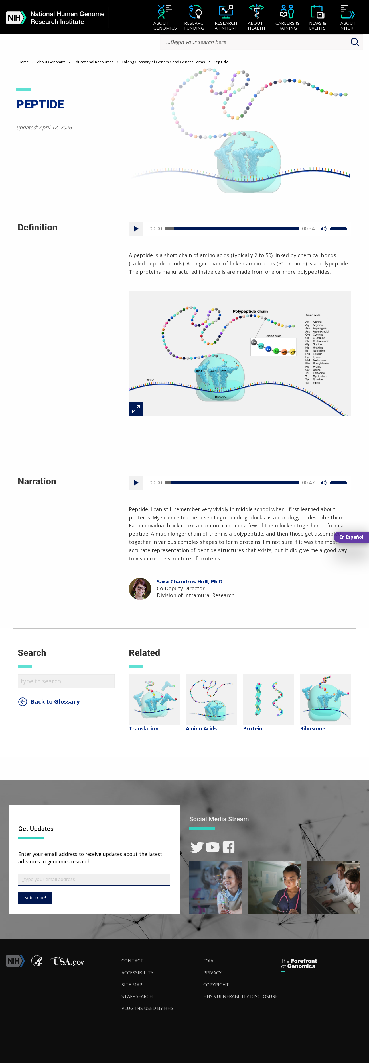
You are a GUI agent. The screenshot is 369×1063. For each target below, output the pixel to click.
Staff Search (137, 996)
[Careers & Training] (287, 18)
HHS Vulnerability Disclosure (240, 996)
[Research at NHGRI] (226, 18)
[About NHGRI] (348, 18)
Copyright (216, 985)
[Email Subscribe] (94, 880)
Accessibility (137, 973)
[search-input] (261, 42)
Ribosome (312, 728)
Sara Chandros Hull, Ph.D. (190, 581)
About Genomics (51, 61)
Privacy (212, 973)
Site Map (131, 985)
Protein (252, 728)
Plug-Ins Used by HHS (147, 1008)
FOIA (208, 961)
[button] (66, 965)
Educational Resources (93, 61)
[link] (197, 847)
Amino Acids (201, 728)
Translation (144, 728)
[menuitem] (165, 17)
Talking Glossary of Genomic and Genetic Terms (163, 61)
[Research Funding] (195, 18)
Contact (132, 961)
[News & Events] (317, 18)
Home (24, 61)
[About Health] (256, 18)
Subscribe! (35, 897)
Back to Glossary (55, 701)
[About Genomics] (165, 18)
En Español (351, 537)
